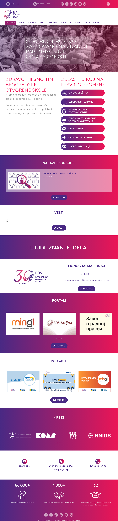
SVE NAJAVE (59, 197)
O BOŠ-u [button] (21, 23)
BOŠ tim (87, 23)
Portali (42, 23)
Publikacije (53, 23)
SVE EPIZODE (59, 400)
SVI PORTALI (59, 345)
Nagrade (77, 23)
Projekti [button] (32, 23)
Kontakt (96, 23)
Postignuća (66, 23)
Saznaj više (86, 288)
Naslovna (10, 23)
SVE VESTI (59, 228)
